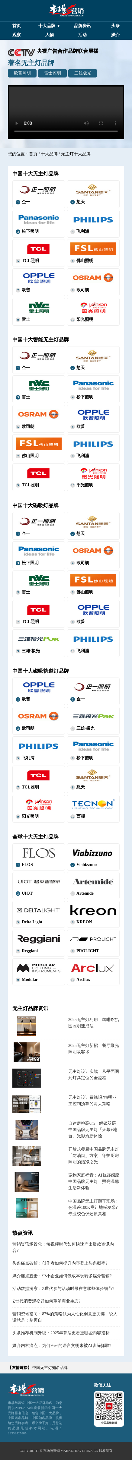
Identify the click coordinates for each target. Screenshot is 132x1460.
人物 (49, 35)
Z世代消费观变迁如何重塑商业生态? (46, 1301)
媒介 (115, 35)
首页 (16, 26)
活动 (82, 35)
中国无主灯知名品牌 (50, 1368)
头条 (115, 26)
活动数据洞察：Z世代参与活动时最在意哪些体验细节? (63, 1288)
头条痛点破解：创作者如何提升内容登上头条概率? (59, 1263)
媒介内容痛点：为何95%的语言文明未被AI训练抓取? (61, 1345)
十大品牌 (49, 154)
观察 (16, 35)
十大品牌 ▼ (49, 26)
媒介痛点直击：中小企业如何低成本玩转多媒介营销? (61, 1276)
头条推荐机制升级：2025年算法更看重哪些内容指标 (61, 1333)
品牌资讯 (82, 26)
